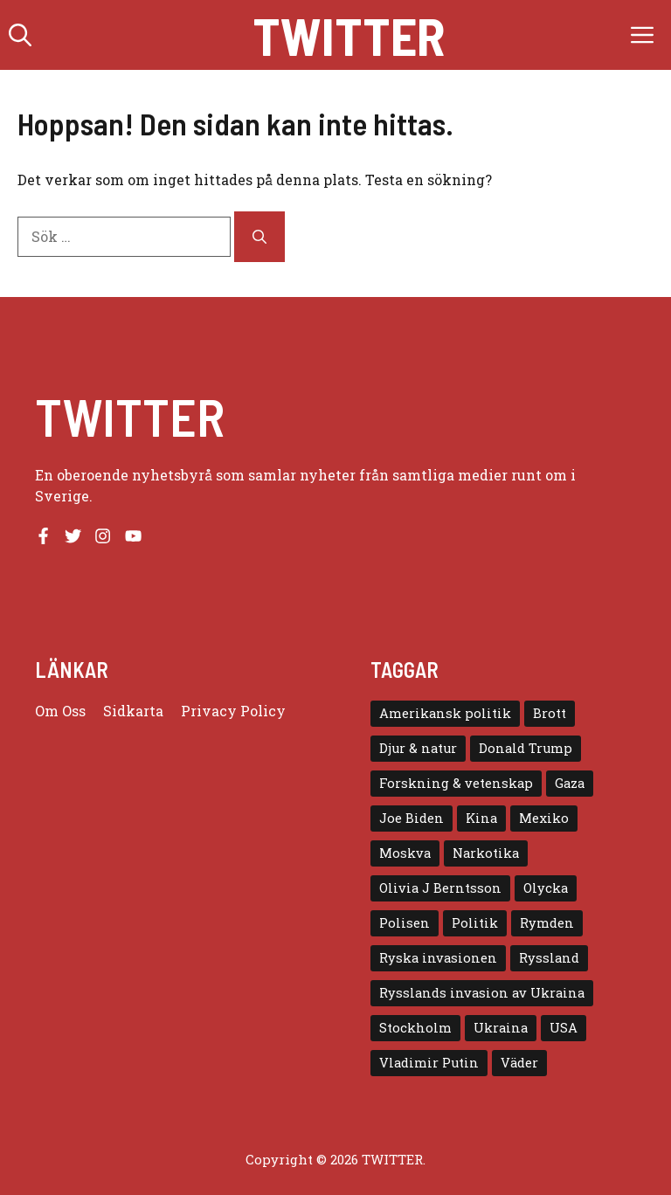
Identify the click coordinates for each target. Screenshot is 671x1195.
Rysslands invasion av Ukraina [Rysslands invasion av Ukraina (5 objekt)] (482, 992)
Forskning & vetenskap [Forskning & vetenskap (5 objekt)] (456, 783)
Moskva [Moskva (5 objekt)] (405, 853)
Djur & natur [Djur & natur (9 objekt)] (418, 748)
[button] (20, 35)
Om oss (60, 710)
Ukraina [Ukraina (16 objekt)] (501, 1027)
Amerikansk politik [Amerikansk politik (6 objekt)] (445, 713)
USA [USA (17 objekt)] (564, 1027)
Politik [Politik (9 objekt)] (475, 923)
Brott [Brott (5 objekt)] (549, 713)
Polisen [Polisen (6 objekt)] (404, 923)
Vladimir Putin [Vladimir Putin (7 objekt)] (429, 1062)
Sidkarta (133, 710)
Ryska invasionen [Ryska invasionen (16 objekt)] (438, 958)
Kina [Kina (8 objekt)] (481, 818)
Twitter (348, 34)
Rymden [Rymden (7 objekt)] (547, 923)
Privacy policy (233, 710)
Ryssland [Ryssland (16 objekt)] (549, 958)
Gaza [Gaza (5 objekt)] (570, 783)
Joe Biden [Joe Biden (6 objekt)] (411, 818)
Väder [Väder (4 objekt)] (519, 1062)
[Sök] (259, 236)
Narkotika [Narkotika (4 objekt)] (486, 853)
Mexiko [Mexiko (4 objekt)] (544, 818)
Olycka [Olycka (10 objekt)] (545, 888)
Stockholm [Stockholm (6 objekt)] (415, 1027)
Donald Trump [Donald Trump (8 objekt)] (525, 748)
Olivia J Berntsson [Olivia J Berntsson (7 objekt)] (440, 888)
